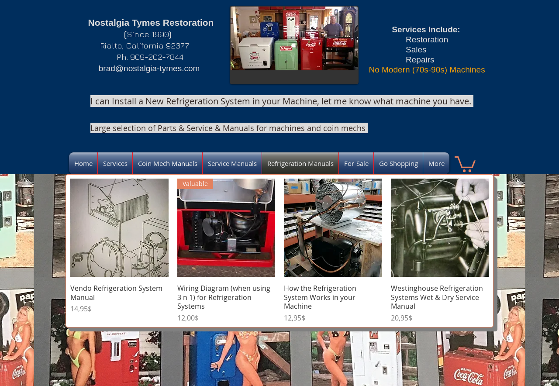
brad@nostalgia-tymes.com (149, 68)
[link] (465, 163)
